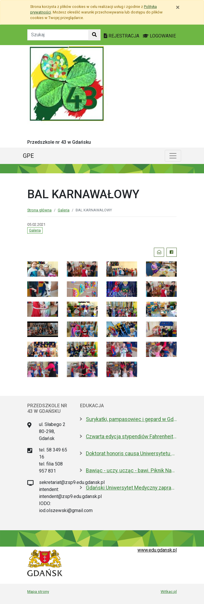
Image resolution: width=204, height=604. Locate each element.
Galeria (63, 210)
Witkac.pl (169, 591)
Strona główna (39, 210)
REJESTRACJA (122, 36)
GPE (28, 155)
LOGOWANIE (159, 36)
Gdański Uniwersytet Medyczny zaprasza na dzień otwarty (131, 488)
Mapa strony (38, 591)
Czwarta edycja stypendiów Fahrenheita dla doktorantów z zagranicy (131, 436)
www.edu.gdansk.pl (157, 550)
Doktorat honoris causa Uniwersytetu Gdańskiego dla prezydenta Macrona (131, 453)
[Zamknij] (178, 7)
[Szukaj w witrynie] (94, 34)
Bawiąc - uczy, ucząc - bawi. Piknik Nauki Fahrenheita (131, 470)
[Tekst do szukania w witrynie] (58, 34)
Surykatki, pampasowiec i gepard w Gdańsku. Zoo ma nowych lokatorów (131, 419)
